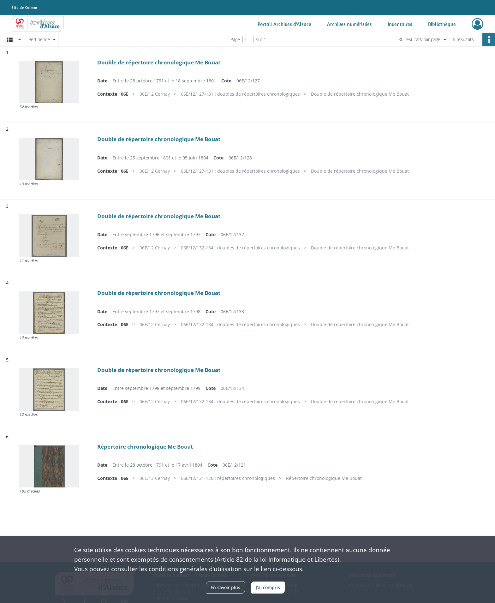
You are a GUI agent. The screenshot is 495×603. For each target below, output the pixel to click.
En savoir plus (225, 587)
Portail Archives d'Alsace (284, 24)
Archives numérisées (349, 24)
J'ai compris (268, 587)
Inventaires (400, 24)
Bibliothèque (442, 24)
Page (235, 39)
